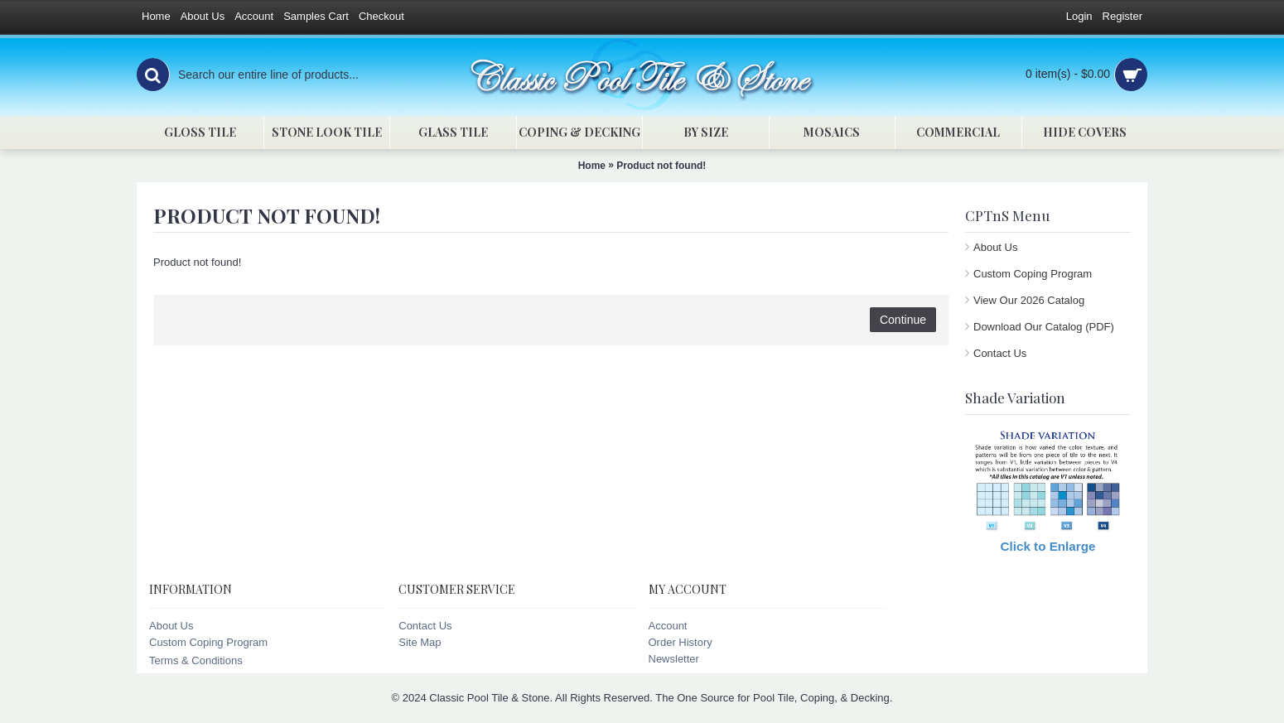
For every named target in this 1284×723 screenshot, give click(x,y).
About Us (995, 247)
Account (668, 625)
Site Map (419, 642)
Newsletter (674, 659)
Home (592, 165)
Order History (680, 642)
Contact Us (999, 353)
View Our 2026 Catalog (1028, 300)
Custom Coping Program (1032, 274)
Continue (903, 319)
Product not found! (661, 165)
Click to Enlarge (1048, 546)
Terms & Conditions (196, 660)
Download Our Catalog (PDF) (1043, 327)
